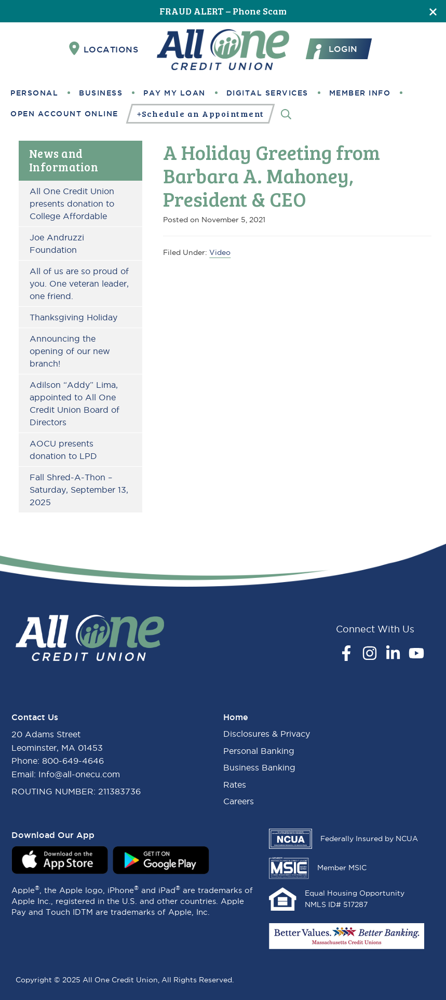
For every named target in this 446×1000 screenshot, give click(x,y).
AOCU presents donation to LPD (63, 450)
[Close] (433, 11)
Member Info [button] (360, 93)
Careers (238, 801)
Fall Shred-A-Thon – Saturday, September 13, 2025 (79, 489)
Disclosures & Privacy (266, 733)
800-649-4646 (73, 760)
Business (101, 93)
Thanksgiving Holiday (73, 317)
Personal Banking (258, 750)
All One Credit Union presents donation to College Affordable (72, 203)
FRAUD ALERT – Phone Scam (223, 11)
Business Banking (259, 767)
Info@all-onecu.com (79, 774)
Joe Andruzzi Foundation (57, 243)
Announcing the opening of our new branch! (70, 351)
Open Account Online (64, 114)
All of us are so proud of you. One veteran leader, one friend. (79, 283)
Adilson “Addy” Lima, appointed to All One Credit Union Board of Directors (74, 403)
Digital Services (267, 93)
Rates (234, 784)
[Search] (286, 113)
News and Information (64, 159)
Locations (104, 49)
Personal (34, 93)
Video (220, 252)
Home (235, 717)
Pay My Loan (174, 93)
